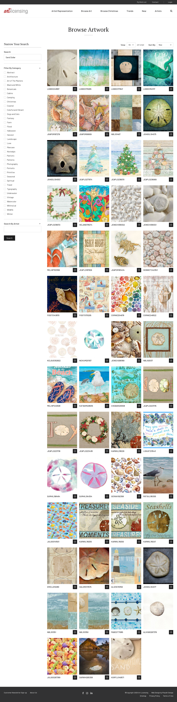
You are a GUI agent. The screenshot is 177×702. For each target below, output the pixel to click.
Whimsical (11, 205)
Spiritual (10, 180)
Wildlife (10, 210)
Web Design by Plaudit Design (162, 693)
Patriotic (10, 156)
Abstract (11, 72)
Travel (9, 185)
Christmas (11, 101)
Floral (9, 126)
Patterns (10, 160)
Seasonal (11, 176)
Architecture (12, 76)
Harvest (10, 135)
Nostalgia (11, 151)
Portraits (11, 168)
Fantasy (10, 118)
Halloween (11, 131)
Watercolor (11, 201)
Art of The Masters (15, 81)
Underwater (12, 193)
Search (7, 52)
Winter (10, 214)
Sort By (151, 45)
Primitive (11, 172)
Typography (12, 189)
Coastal (10, 106)
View (123, 45)
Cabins (10, 93)
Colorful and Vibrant (15, 110)
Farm (9, 122)
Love (9, 143)
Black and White (14, 85)
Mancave (11, 147)
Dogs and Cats (13, 114)
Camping (11, 97)
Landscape (12, 139)
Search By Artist (11, 223)
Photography (12, 164)
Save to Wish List (75, 89)
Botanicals (11, 89)
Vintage (10, 197)
